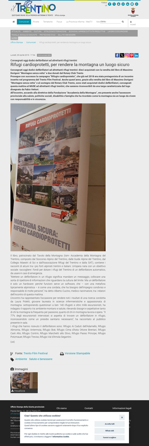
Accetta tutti (109, 424)
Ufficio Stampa (16, 42)
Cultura (37, 31)
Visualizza (18, 390)
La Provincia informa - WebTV (79, 22)
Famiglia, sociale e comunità (24, 35)
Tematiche (48, 22)
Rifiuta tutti (109, 431)
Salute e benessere (66, 35)
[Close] (122, 417)
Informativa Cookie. (61, 437)
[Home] (13, 21)
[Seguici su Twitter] (114, 4)
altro (14, 38)
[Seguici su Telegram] (132, 4)
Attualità (16, 31)
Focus (59, 22)
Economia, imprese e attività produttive (87, 31)
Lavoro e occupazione (118, 31)
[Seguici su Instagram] (123, 4)
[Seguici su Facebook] (110, 4)
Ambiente (27, 31)
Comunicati (24, 22)
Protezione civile (47, 35)
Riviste (36, 22)
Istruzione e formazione (55, 31)
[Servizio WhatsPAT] (137, 4)
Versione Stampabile (77, 353)
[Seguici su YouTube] (119, 4)
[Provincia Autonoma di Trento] (133, 12)
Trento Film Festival (36, 353)
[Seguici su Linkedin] (128, 4)
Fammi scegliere (109, 437)
